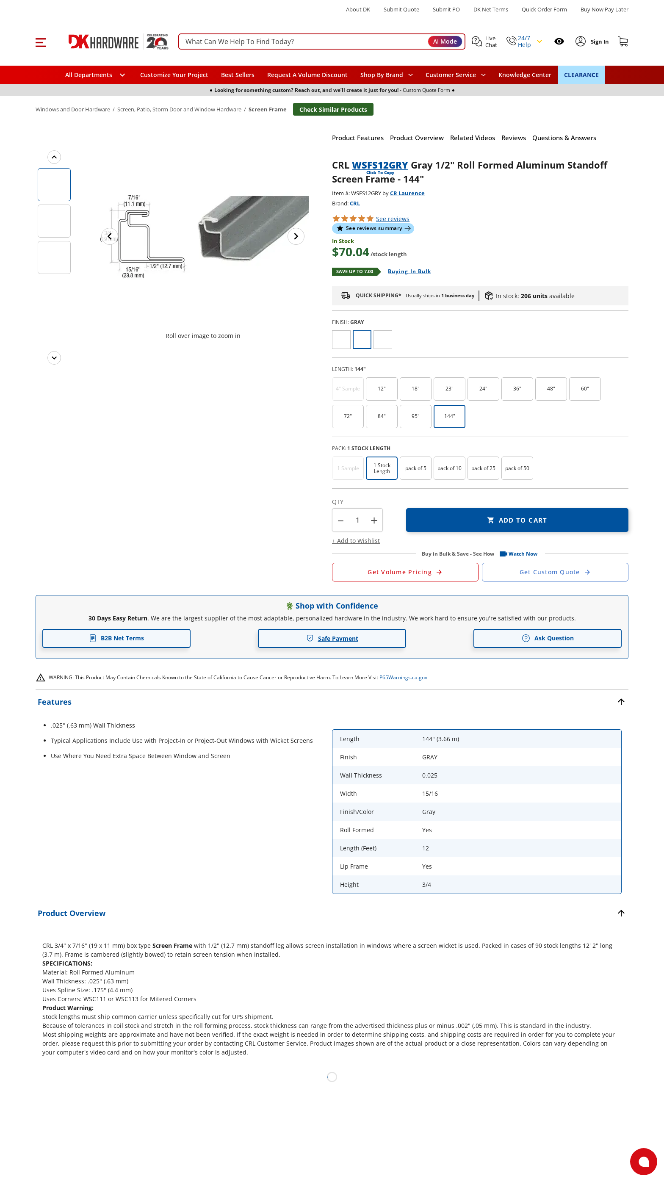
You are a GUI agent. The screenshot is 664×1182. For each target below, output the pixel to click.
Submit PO (446, 9)
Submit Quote (401, 9)
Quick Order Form (544, 9)
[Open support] (643, 1161)
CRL (355, 203)
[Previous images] (54, 157)
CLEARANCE (581, 75)
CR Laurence (407, 193)
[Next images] (54, 358)
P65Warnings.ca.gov (403, 677)
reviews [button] (392, 219)
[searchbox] (321, 41)
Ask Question (548, 638)
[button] (40, 41)
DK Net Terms (490, 9)
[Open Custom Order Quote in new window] (555, 572)
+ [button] (374, 520)
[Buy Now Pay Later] (604, 9)
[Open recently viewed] (559, 41)
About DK (358, 9)
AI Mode (445, 41)
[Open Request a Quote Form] (405, 572)
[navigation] (456, 75)
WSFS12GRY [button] (380, 164)
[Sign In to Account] (599, 41)
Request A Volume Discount (307, 75)
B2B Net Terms (116, 638)
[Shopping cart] (623, 41)
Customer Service (451, 75)
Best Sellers (238, 75)
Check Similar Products (333, 109)
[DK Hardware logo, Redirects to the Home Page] (109, 41)
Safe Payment (332, 638)
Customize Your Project (174, 75)
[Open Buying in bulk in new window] (406, 272)
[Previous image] (109, 236)
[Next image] (296, 236)
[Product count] (357, 520)
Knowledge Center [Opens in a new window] (524, 75)
